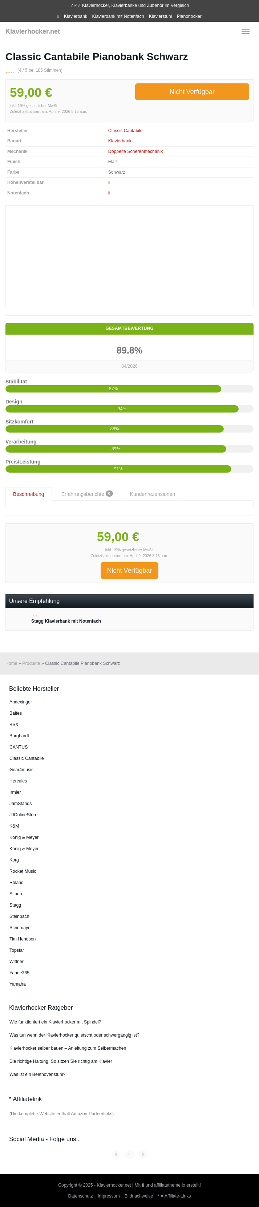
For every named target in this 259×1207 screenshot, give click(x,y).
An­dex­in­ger (20, 702)
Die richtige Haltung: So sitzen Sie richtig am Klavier (60, 1061)
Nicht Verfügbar (192, 91)
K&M (14, 826)
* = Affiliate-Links (174, 1196)
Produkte (31, 663)
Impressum (109, 1196)
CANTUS (18, 747)
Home (11, 663)
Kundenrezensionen (152, 494)
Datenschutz (80, 1196)
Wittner (16, 961)
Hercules (18, 781)
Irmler (15, 792)
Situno (15, 893)
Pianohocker (189, 16)
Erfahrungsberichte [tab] (87, 493)
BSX (14, 724)
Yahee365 (19, 972)
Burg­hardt (19, 735)
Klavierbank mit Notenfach (118, 16)
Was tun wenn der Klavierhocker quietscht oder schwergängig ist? (74, 1035)
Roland (16, 882)
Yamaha (17, 984)
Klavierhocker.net (32, 31)
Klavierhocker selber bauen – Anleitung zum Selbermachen (67, 1048)
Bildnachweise (139, 1196)
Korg (14, 860)
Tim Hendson (22, 939)
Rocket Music (22, 871)
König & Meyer (24, 848)
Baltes (15, 713)
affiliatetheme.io (169, 1185)
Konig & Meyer (24, 837)
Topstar (16, 950)
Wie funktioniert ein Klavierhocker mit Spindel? (55, 1022)
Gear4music (21, 769)
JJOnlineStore (23, 814)
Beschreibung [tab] (28, 494)
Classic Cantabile (125, 130)
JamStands (20, 803)
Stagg (15, 905)
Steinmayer (20, 927)
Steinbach (19, 916)
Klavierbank (75, 16)
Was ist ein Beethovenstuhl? (37, 1074)
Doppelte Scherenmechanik (135, 151)
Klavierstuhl (160, 16)
